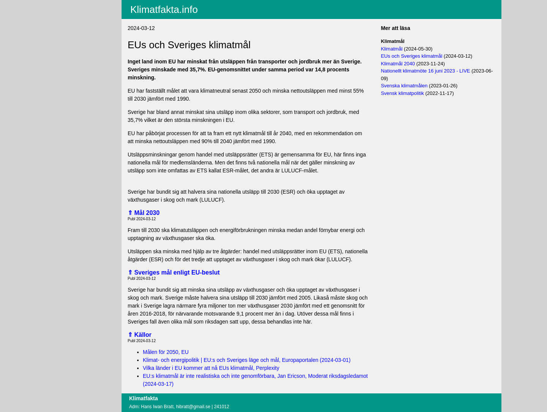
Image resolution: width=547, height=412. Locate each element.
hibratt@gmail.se (193, 406)
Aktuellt (60, 5)
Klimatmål (392, 49)
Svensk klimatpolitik (402, 93)
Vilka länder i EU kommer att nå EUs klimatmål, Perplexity (211, 368)
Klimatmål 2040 (398, 63)
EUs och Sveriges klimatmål (412, 56)
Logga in (62, 60)
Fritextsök (63, 25)
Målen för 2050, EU (166, 352)
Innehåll (61, 15)
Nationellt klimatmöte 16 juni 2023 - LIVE (425, 71)
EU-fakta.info (67, 35)
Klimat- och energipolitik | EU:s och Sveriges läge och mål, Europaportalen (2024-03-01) (247, 360)
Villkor (61, 46)
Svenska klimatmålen (404, 85)
